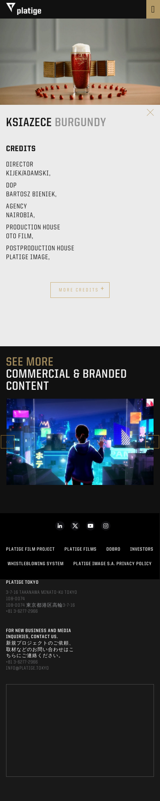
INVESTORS (142, 549)
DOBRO (113, 549)
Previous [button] (8, 442)
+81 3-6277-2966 (22, 611)
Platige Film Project (30, 549)
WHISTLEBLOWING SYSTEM (36, 564)
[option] (80, 442)
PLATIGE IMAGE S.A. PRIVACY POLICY (112, 564)
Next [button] (152, 442)
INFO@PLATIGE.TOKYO (27, 668)
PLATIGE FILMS (80, 549)
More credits (82, 289)
